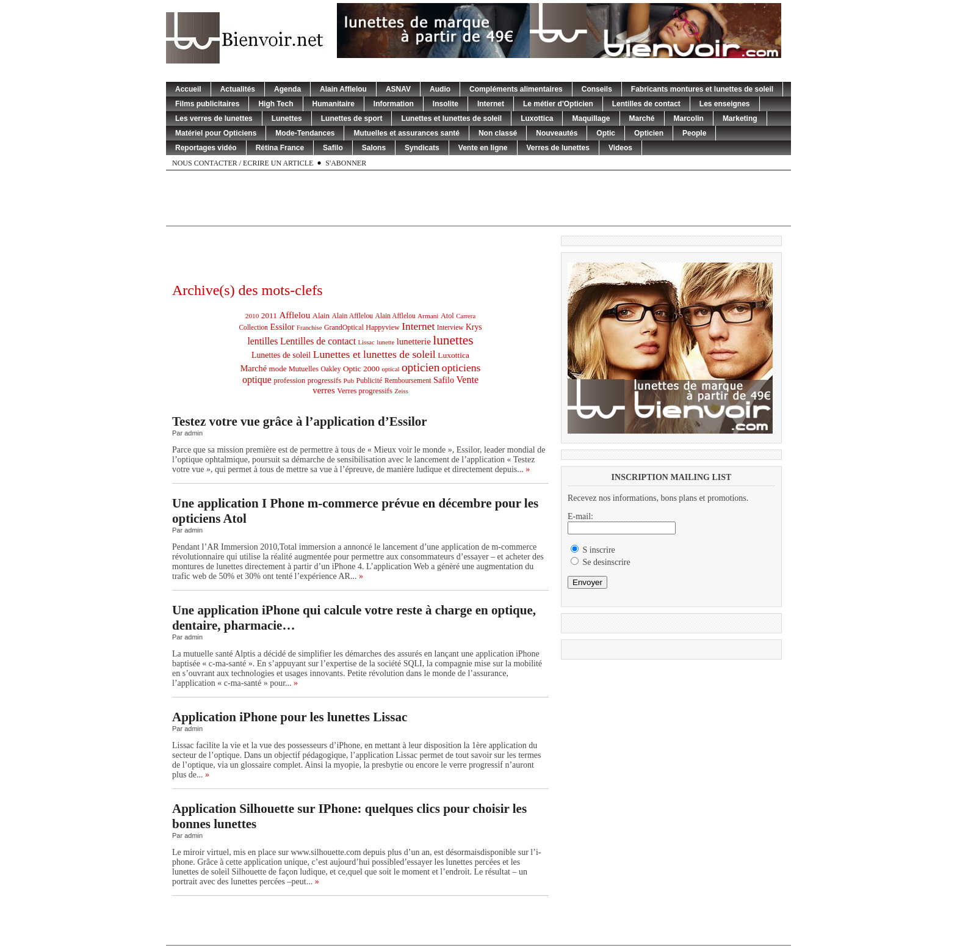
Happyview (383, 327)
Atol (447, 315)
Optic (605, 133)
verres (323, 390)
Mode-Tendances (304, 133)
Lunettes (287, 118)
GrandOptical (344, 327)
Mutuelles (304, 369)
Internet (490, 104)
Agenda (287, 89)
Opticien (648, 133)
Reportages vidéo (206, 148)
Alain (321, 315)
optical (390, 369)
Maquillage (591, 118)
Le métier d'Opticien (558, 104)
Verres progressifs (364, 391)
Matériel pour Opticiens (215, 133)
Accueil (188, 89)
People (694, 133)
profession (289, 380)
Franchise (309, 327)
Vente (468, 379)
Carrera (465, 316)
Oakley (330, 369)
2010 (252, 315)
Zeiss (401, 391)
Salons (374, 148)
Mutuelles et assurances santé (406, 133)
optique (257, 379)
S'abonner (345, 163)
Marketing (740, 118)
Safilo (333, 148)
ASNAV (398, 89)
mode (278, 368)
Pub (349, 380)
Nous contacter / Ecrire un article (242, 163)
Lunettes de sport (352, 118)
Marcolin (689, 118)
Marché (642, 118)
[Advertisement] (478, 197)
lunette (385, 342)
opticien (420, 367)
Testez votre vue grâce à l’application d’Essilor (299, 421)
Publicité (369, 380)
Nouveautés (556, 133)
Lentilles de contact (646, 104)
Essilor (282, 327)
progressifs (324, 380)
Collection (253, 327)
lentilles (262, 341)
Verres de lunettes (558, 148)
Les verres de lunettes (214, 118)
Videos (620, 148)
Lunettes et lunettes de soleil (451, 118)
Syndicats (422, 148)
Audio (440, 89)
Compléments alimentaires (516, 89)
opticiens (461, 368)
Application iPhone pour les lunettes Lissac (289, 717)
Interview (450, 327)
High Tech (275, 104)
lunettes (453, 340)
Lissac (366, 342)
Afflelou (294, 315)
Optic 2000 (361, 368)
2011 (269, 315)
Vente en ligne (483, 148)
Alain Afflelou (343, 89)
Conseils (597, 89)
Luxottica (537, 118)
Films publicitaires (207, 104)
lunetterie (414, 341)
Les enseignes (724, 104)
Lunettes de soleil (281, 355)
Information (394, 104)
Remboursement (408, 381)
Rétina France (280, 148)
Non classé (497, 133)
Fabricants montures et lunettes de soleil (702, 89)
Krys (474, 327)
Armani (427, 315)
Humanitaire (333, 104)
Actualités (237, 89)
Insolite (445, 104)
